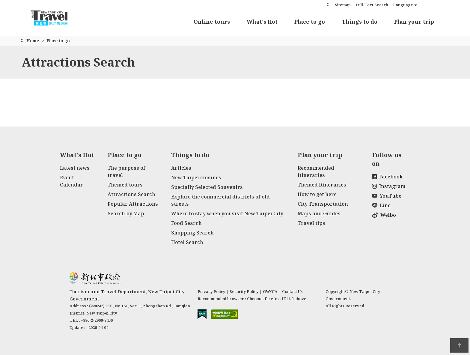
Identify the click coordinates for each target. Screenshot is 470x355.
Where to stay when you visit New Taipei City (227, 213)
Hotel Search (187, 242)
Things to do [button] (359, 21)
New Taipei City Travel (55, 17)
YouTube (386, 195)
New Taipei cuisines (196, 177)
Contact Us (292, 291)
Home (32, 40)
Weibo (384, 215)
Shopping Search (192, 232)
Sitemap (343, 4)
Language (403, 4)
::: (329, 4)
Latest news (75, 168)
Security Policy (244, 291)
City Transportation (323, 204)
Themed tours (125, 184)
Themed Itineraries (322, 184)
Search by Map (126, 213)
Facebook (387, 176)
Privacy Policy (211, 291)
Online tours (212, 21)
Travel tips (311, 223)
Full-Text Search (371, 4)
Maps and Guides (319, 213)
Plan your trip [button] (414, 21)
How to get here (317, 194)
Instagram (389, 186)
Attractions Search (131, 194)
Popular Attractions (133, 204)
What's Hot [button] (262, 21)
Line (381, 205)
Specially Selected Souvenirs (207, 187)
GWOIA (270, 291)
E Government (202, 314)
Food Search (186, 223)
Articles (181, 168)
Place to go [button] (309, 21)
